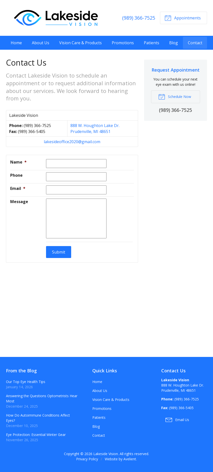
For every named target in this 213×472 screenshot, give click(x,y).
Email (17, 188)
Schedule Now (174, 96)
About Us (40, 42)
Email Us (177, 419)
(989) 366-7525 (138, 17)
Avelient (129, 459)
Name (18, 162)
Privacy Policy (87, 459)
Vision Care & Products (80, 42)
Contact (195, 42)
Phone (16, 175)
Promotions (123, 42)
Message (19, 201)
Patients (151, 42)
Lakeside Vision (105, 453)
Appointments (182, 17)
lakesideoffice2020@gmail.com (72, 141)
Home (16, 42)
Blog (173, 42)
